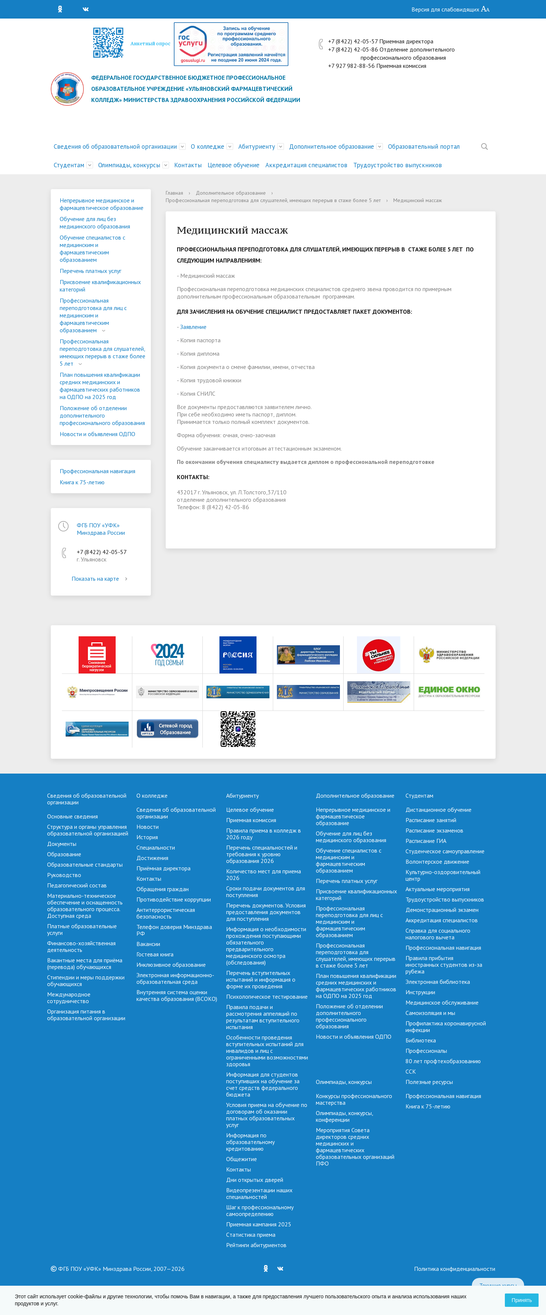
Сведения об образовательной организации (115, 146)
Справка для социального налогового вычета (438, 934)
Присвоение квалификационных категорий (100, 285)
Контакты (188, 165)
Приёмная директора (163, 868)
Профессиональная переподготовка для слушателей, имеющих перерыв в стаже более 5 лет (102, 352)
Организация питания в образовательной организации (86, 1015)
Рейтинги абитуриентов (256, 1245)
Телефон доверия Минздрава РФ (174, 930)
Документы (61, 843)
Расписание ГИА (426, 840)
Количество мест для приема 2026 (263, 874)
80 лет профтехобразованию (443, 1061)
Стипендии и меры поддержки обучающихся (86, 980)
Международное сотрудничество (68, 998)
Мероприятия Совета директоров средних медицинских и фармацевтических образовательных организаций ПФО (355, 1146)
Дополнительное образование (331, 146)
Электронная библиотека (438, 981)
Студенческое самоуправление (445, 851)
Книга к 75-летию (82, 482)
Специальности (155, 847)
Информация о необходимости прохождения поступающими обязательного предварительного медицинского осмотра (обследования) (266, 945)
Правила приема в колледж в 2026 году (263, 834)
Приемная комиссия (251, 820)
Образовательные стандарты (85, 864)
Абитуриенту (256, 146)
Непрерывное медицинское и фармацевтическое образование (101, 204)
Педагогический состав (77, 885)
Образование (64, 854)
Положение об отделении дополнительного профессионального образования (102, 415)
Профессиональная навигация (97, 471)
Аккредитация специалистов (306, 165)
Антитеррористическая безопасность (165, 913)
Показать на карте (101, 578)
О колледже (207, 146)
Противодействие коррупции (173, 899)
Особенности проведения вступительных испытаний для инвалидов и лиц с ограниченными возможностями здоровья (267, 1051)
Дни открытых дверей (254, 1179)
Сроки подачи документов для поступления (265, 891)
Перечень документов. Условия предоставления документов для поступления (266, 912)
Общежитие (241, 1159)
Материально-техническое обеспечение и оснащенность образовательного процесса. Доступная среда (85, 905)
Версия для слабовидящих (450, 9)
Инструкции (420, 992)
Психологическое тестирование (267, 996)
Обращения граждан (162, 889)
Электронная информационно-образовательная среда (175, 978)
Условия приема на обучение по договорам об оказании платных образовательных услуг (266, 1114)
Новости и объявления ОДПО (97, 434)
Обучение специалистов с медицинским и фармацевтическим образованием (92, 248)
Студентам (69, 165)
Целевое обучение (233, 165)
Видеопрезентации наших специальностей (259, 1193)
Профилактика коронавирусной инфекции (446, 1026)
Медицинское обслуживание (442, 1002)
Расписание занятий (431, 820)
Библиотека (421, 1040)
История (147, 837)
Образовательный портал (424, 146)
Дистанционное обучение (438, 809)
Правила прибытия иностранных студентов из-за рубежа (444, 964)
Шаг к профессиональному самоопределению (260, 1210)
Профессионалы (426, 1050)
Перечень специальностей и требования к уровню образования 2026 (261, 854)
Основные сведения (72, 816)
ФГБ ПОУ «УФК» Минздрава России (101, 528)
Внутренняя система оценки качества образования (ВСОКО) (176, 995)
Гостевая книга (154, 954)
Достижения (152, 857)
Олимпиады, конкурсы (129, 165)
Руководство (64, 875)
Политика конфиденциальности (454, 1268)
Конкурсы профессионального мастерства (354, 1099)
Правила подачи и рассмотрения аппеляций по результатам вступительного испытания (263, 1017)
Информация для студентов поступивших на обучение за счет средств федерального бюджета (263, 1084)
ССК (411, 1071)
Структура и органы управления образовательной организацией (87, 830)
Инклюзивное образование (171, 964)
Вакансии (148, 943)
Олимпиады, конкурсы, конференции (344, 1116)
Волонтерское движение (437, 861)
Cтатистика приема (250, 1234)
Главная (174, 192)
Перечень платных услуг (90, 270)
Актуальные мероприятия (438, 889)
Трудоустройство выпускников (397, 165)
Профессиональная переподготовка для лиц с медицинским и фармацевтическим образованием (93, 315)
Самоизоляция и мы (430, 1012)
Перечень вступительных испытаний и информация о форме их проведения (260, 979)
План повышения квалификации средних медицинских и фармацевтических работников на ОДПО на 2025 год (100, 386)
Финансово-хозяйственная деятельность (81, 946)
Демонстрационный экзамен (442, 909)
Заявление (193, 326)
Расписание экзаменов (434, 830)
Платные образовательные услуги (82, 929)
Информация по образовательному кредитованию (250, 1141)
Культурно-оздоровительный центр (443, 875)
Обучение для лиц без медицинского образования (95, 222)
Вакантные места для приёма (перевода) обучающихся (84, 963)
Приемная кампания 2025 (258, 1224)
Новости (147, 826)
